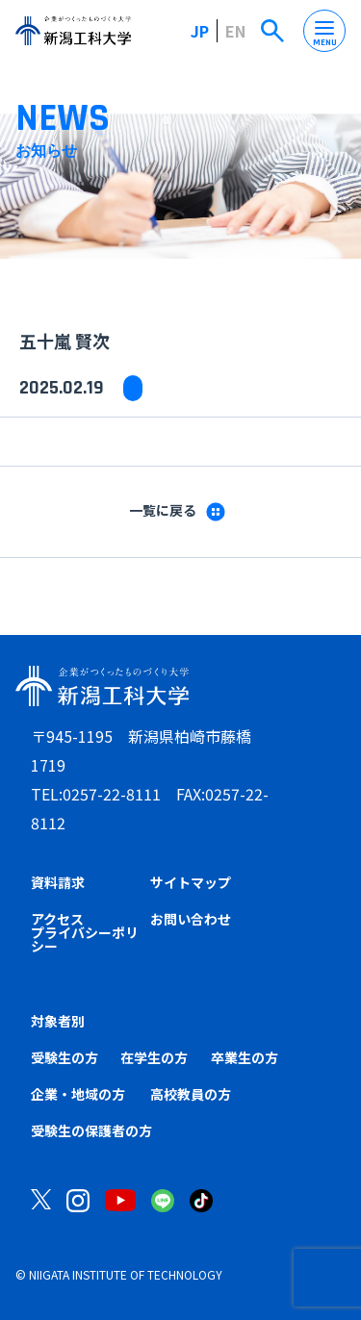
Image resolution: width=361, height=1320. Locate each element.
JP (200, 30)
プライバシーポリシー (85, 939)
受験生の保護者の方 (91, 1130)
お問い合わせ (190, 919)
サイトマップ (190, 882)
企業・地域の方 (78, 1094)
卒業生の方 (244, 1057)
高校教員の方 (190, 1094)
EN (235, 30)
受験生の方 (64, 1057)
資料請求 (58, 882)
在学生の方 (154, 1057)
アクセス (57, 919)
